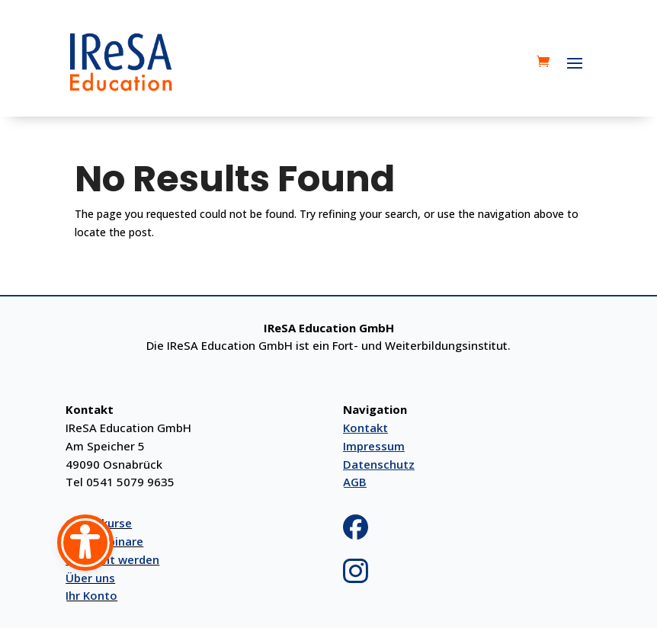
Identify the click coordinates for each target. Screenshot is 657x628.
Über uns (90, 577)
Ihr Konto (91, 595)
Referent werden (112, 559)
